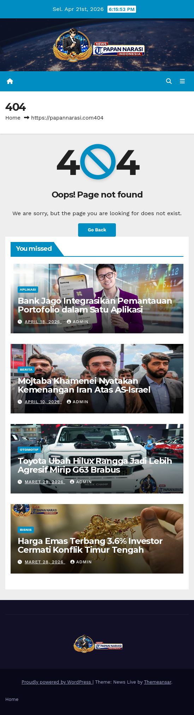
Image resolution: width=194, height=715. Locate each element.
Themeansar (157, 682)
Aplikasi (28, 289)
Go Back (97, 229)
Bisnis (26, 530)
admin (78, 321)
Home (12, 118)
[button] (169, 81)
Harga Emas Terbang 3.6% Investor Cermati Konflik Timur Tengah (90, 545)
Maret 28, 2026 (45, 561)
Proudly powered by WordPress (57, 682)
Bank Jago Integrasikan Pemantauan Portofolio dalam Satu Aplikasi (95, 305)
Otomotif (29, 450)
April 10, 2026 (43, 401)
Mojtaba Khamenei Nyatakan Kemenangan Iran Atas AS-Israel (84, 385)
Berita (26, 369)
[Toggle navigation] (182, 81)
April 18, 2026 (43, 321)
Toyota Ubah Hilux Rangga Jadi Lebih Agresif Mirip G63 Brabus (95, 465)
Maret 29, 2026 (45, 481)
